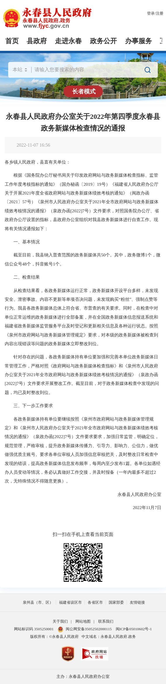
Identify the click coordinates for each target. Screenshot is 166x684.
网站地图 (83, 621)
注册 (159, 13)
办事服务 (138, 41)
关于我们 (60, 621)
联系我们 (105, 621)
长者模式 (84, 91)
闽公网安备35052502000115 (85, 629)
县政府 (37, 41)
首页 (12, 41)
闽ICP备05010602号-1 (134, 629)
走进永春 (68, 41)
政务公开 (103, 41)
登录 (151, 13)
